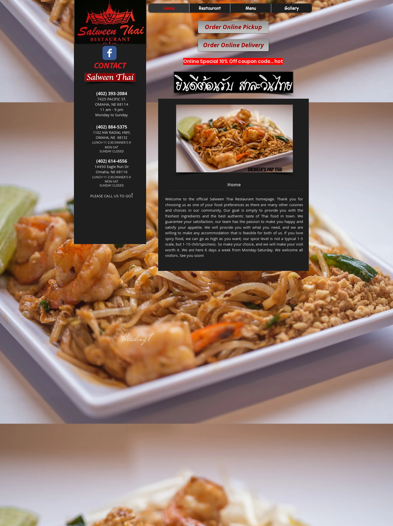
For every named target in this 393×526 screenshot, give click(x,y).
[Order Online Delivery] (233, 45)
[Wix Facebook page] (110, 53)
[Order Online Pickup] (233, 27)
